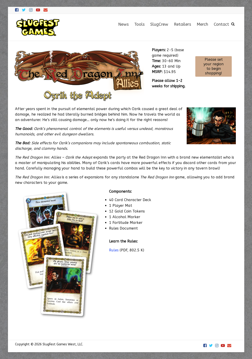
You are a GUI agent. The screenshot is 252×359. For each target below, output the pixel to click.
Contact (221, 24)
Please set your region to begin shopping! (214, 66)
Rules (114, 250)
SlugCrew (159, 24)
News (123, 24)
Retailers (182, 24)
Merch (202, 24)
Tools (139, 24)
